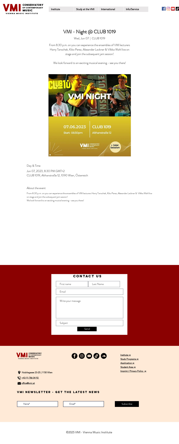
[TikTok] (96, 356)
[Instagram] (168, 9)
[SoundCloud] (104, 356)
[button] (86, 9)
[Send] (87, 329)
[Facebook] (164, 9)
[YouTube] (173, 9)
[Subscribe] (127, 404)
